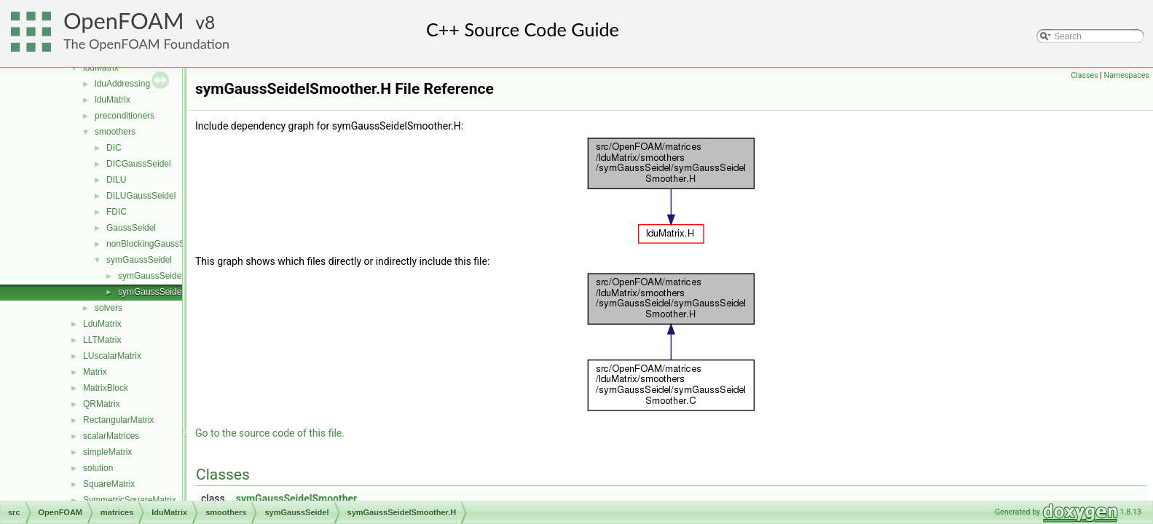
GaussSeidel (131, 228)
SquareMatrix (109, 484)
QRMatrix (101, 404)
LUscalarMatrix (112, 356)
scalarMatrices (111, 436)
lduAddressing (122, 84)
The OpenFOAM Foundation (146, 44)
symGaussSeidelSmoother (296, 498)
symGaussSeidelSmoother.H (173, 292)
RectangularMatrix (118, 420)
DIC (114, 148)
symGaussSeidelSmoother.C (173, 276)
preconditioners (124, 116)
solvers (108, 308)
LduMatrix (102, 324)
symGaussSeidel (139, 260)
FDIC (116, 212)
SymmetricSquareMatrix (129, 500)
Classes (1084, 75)
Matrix (95, 372)
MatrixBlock (105, 388)
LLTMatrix (102, 340)
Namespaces (1126, 75)
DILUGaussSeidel (141, 196)
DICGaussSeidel (138, 164)
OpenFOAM (123, 20)
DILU (116, 180)
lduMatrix (101, 68)
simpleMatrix (107, 452)
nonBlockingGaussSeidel (154, 244)
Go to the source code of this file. (270, 433)
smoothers (115, 132)
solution (98, 468)
